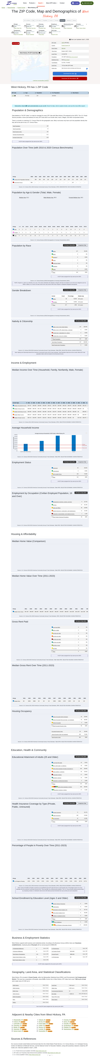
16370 (63, 42)
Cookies (91, 1042)
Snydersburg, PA (68, 964)
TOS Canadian (29, 1023)
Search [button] (40, 3)
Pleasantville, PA (18, 958)
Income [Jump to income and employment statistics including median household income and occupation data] (51, 20)
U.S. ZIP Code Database (16, 1025)
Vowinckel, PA (17, 967)
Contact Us (28, 1027)
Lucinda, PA (42, 967)
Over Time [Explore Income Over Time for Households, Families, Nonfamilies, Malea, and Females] (34, 28)
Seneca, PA (42, 965)
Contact (62, 3)
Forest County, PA (66, 45)
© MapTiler (35, 80)
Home (25, 3)
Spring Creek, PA (18, 969)
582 (62, 48)
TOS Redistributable (31, 1025)
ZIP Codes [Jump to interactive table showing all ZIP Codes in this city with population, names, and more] (38, 20)
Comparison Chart (82, 235)
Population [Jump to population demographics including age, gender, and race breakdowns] (45, 20)
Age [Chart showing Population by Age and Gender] (20, 28)
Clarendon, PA (18, 964)
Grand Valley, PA (43, 962)
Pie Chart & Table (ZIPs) (69, 235)
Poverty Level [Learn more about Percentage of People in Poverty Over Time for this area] (57, 28)
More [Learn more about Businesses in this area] (65, 28)
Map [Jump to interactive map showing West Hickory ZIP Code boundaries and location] (33, 20)
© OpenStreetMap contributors (43, 80)
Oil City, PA (42, 960)
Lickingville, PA (18, 962)
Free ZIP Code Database (16, 1023)
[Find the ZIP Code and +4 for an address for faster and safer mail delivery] (27, 20)
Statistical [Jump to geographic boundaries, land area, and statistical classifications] (69, 20)
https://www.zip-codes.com (54, 991)
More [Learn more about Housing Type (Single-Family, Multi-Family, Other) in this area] (78, 28)
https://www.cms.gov (56, 1006)
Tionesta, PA (67, 958)
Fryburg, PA (17, 960)
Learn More (67, 59)
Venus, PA (67, 960)
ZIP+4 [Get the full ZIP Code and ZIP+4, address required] (56, 34)
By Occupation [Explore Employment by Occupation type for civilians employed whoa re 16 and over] (20, 34)
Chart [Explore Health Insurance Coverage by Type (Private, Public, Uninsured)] (53, 28)
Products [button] (32, 3)
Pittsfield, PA (67, 965)
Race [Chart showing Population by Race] (18, 28)
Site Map (27, 1033)
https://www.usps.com (41, 989)
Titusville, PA (67, 962)
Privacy (77, 1042)
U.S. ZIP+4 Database (15, 1031)
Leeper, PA (42, 964)
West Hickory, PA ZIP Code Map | (30, 52)
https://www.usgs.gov (39, 1004)
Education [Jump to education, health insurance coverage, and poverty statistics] (62, 20)
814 (64, 48)
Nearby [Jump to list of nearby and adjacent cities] (74, 20)
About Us (27, 1029)
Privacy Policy (29, 1031)
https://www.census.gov (34, 993)
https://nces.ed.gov (47, 1008)
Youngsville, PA (43, 969)
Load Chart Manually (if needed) (74, 155)
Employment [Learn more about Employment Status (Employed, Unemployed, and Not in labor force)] (69, 28)
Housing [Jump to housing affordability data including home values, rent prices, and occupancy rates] (56, 20)
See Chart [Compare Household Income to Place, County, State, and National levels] (29, 28)
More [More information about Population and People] (15, 28)
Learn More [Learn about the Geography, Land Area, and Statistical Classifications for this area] (42, 34)
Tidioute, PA (42, 958)
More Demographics (73, 56)
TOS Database (13, 1033)
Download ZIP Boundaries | (70, 78)
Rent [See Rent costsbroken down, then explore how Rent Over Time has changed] (45, 28)
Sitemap (84, 1042)
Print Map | (16, 43)
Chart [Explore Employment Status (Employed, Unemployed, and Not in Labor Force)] (16, 34)
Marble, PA (17, 965)
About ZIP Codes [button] (51, 3)
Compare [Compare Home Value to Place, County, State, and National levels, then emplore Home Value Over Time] (41, 28)
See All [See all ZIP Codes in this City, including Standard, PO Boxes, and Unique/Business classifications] (53, 34)
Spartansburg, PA (69, 967)
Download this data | (69, 73)
